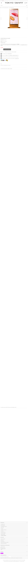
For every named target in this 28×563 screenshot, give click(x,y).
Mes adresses (2, 541)
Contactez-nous (3, 524)
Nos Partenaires (3, 525)
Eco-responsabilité (3, 533)
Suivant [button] (27, 18)
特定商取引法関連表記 (3, 535)
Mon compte (2, 537)
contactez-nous (17, 58)
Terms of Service (22, 560)
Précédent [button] (1, 18)
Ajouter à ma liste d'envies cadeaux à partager (10, 51)
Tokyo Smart (8, 561)
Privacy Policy (16, 560)
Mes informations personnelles (4, 542)
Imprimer (2, 51)
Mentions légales (3, 534)
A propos (2, 528)
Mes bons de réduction (3, 543)
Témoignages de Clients (4, 526)
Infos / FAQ (2, 527)
